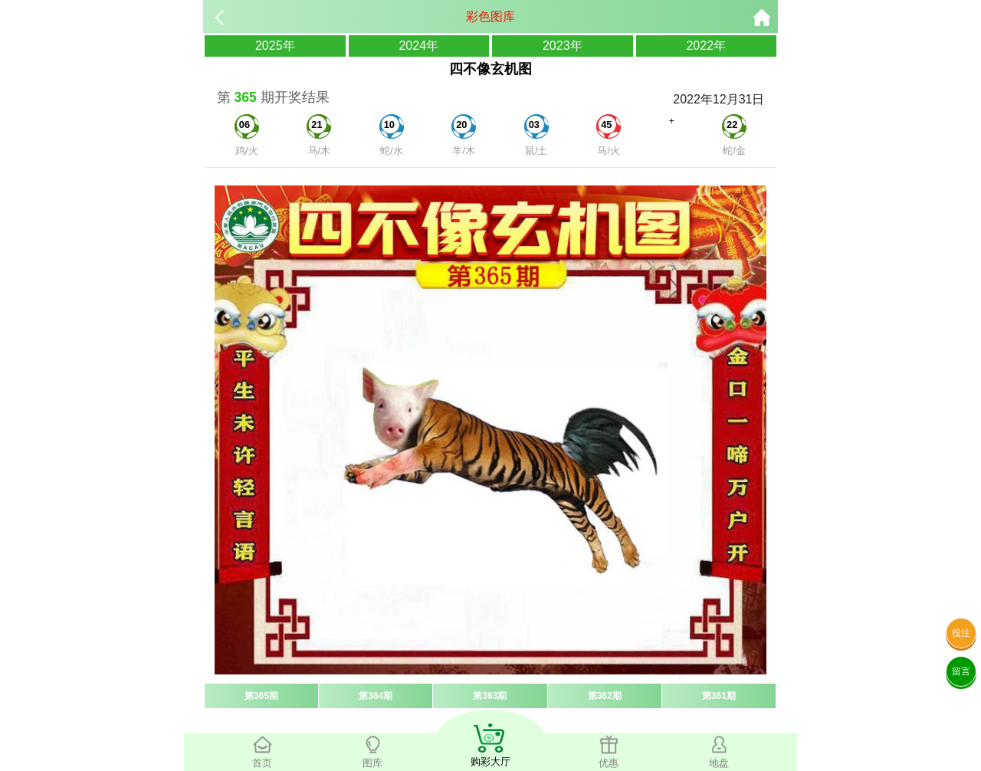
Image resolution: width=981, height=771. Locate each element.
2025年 (275, 45)
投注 (961, 633)
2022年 (706, 45)
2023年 (562, 45)
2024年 (418, 45)
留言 (961, 671)
